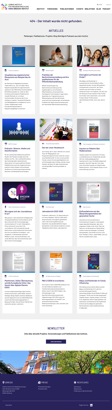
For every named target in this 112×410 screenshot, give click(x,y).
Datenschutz (78, 389)
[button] (107, 4)
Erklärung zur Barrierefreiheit (83, 391)
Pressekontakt (42, 389)
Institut (41, 9)
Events (79, 9)
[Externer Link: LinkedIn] (91, 405)
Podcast (106, 9)
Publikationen (67, 9)
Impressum (77, 387)
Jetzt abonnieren (56, 341)
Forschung (52, 9)
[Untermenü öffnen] (45, 9)
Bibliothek (90, 9)
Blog (99, 9)
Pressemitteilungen (44, 387)
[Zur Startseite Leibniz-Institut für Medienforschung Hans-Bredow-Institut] (15, 9)
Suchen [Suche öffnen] (100, 4)
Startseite (8, 405)
